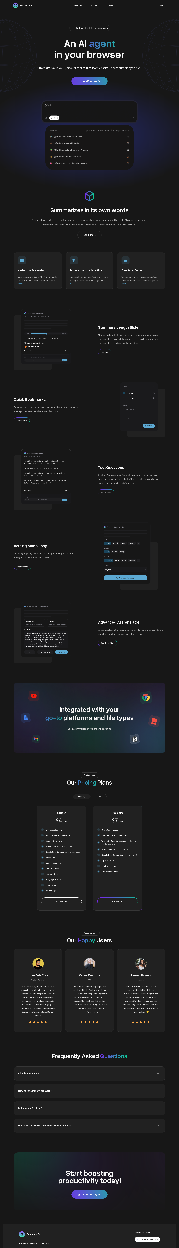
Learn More (90, 235)
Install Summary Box (89, 81)
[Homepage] (22, 5)
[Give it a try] (22, 420)
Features (78, 5)
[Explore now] (22, 567)
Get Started (61, 901)
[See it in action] (107, 643)
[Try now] (104, 352)
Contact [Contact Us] (109, 5)
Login (160, 5)
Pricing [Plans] (94, 5)
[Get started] (106, 492)
